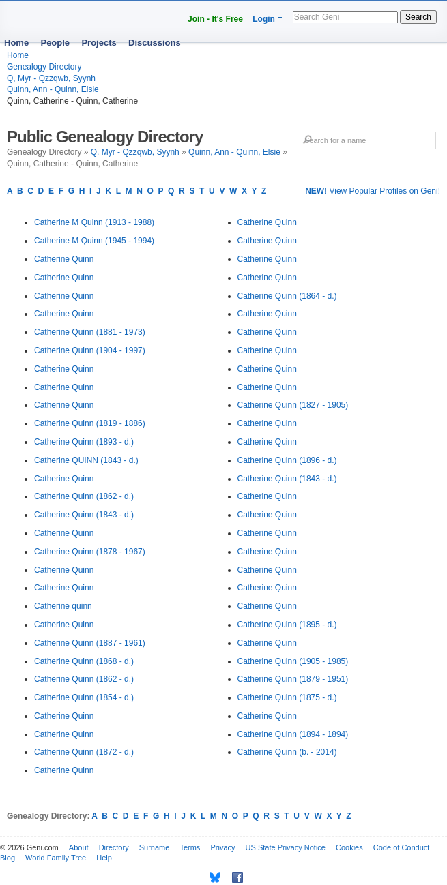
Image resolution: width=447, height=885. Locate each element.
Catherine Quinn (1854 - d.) (84, 697)
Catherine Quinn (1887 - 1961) (89, 643)
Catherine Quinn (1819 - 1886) (89, 423)
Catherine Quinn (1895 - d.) (287, 624)
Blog (7, 858)
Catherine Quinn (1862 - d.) (84, 496)
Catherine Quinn (63, 259)
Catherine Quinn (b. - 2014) (287, 752)
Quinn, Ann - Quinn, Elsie (53, 89)
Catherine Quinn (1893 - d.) (84, 442)
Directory (114, 847)
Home (16, 43)
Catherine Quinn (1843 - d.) (84, 515)
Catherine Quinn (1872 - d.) (84, 752)
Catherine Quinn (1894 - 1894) (293, 734)
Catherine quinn (63, 606)
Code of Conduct (401, 847)
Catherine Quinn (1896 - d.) (287, 460)
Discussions (154, 43)
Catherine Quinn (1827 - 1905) (293, 405)
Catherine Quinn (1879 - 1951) (293, 679)
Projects (98, 43)
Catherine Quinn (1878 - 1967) (89, 551)
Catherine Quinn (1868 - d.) (84, 661)
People (55, 43)
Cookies (349, 847)
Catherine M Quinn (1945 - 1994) (94, 240)
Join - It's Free (215, 19)
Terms (189, 847)
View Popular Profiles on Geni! (372, 191)
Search (418, 17)
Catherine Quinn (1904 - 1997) (89, 350)
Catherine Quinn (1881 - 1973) (89, 332)
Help (104, 858)
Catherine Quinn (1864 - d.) (287, 296)
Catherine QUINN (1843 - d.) (86, 460)
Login (264, 19)
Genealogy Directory (44, 67)
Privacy (222, 847)
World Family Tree (55, 858)
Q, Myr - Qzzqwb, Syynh (51, 78)
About (79, 847)
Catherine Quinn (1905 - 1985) (293, 661)
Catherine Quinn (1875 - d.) (287, 697)
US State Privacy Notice (286, 847)
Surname (154, 847)
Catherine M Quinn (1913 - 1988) (94, 222)
